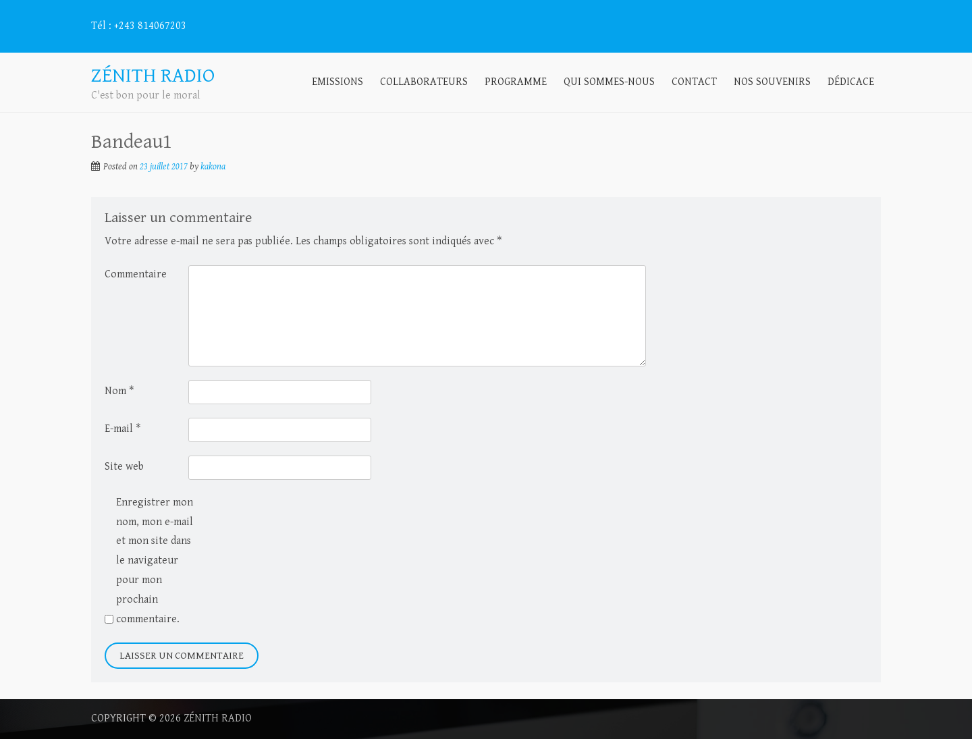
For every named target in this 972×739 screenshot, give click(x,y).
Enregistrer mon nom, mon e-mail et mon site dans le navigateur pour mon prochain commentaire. (154, 561)
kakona (212, 166)
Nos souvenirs (772, 82)
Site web (124, 466)
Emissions (337, 82)
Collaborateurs (424, 82)
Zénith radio (218, 718)
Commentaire (136, 274)
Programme (516, 82)
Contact (694, 82)
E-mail (122, 428)
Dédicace (851, 82)
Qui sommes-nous (609, 82)
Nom (119, 391)
